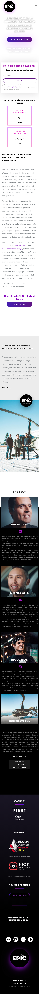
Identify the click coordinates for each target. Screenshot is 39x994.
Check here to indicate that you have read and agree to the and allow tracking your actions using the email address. (20, 87)
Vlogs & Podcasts (19, 39)
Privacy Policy (12, 87)
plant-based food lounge (12, 249)
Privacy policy (19, 983)
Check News (19, 304)
